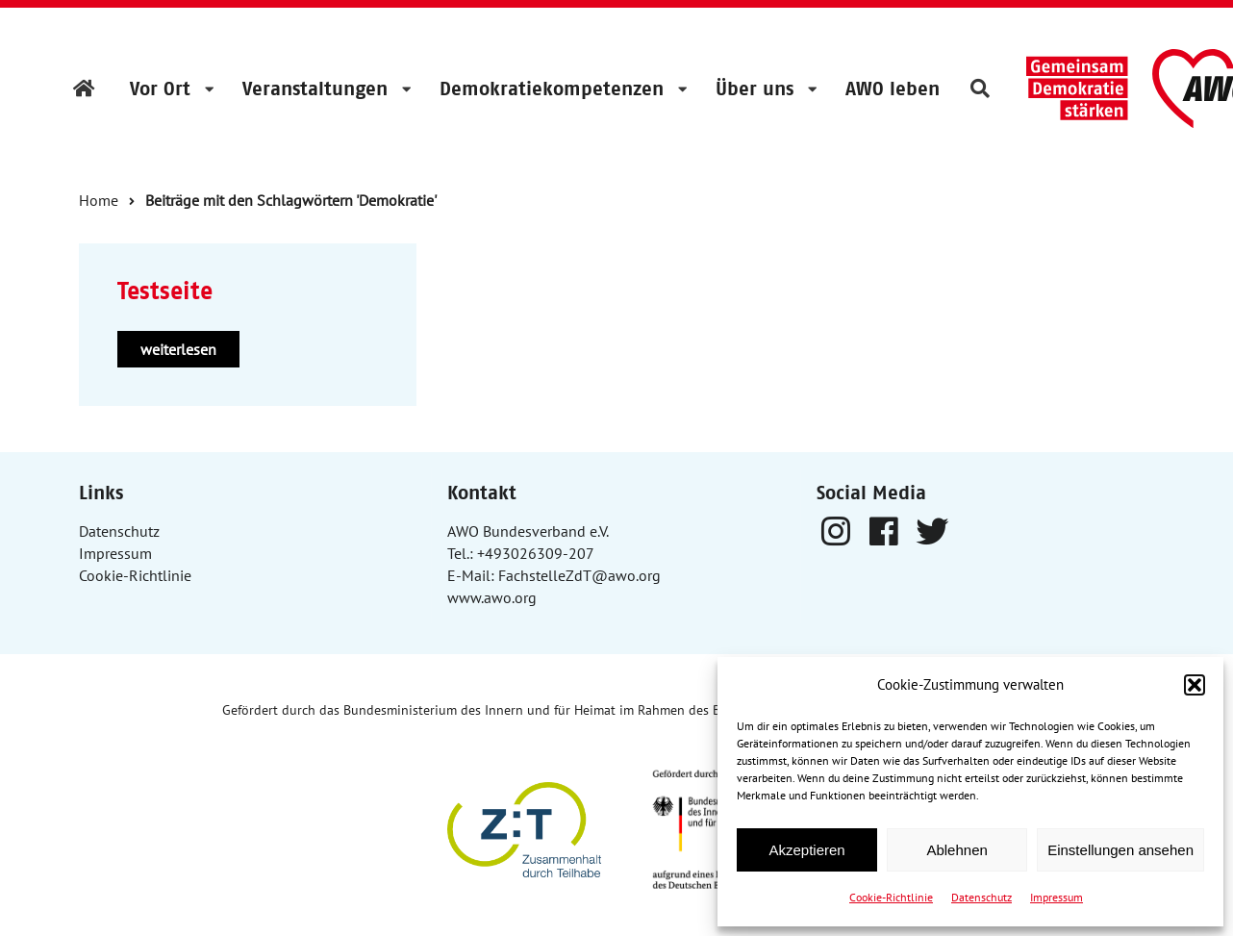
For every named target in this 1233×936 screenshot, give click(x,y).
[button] (1194, 685)
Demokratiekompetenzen (552, 88)
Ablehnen (956, 850)
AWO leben (892, 88)
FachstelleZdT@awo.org (579, 575)
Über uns (754, 88)
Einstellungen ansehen (1120, 850)
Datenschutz (981, 897)
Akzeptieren (806, 850)
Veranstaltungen (315, 88)
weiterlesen (178, 349)
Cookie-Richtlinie (891, 897)
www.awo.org (492, 597)
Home (98, 200)
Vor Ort (160, 88)
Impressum (1056, 897)
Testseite (165, 291)
